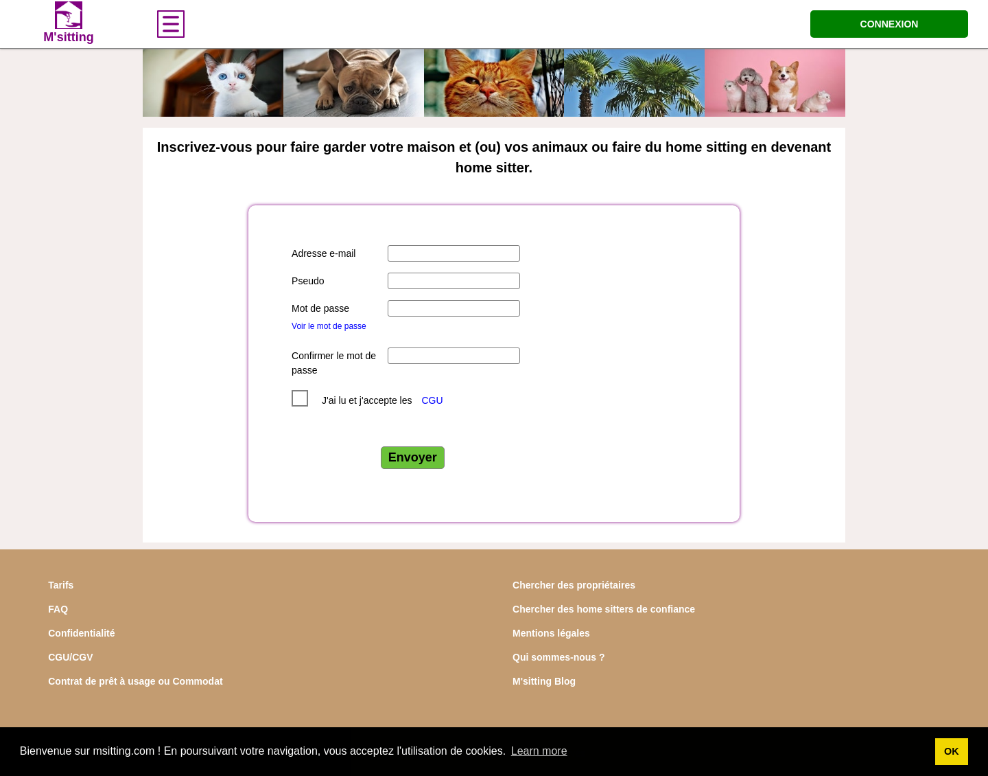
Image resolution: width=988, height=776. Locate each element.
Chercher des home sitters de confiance (604, 609)
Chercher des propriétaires (574, 585)
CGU (432, 400)
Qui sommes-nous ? (559, 657)
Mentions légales (551, 633)
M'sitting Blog (544, 681)
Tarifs (60, 585)
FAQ (58, 609)
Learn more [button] (539, 751)
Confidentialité (81, 633)
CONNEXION (889, 24)
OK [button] (951, 751)
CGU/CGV (70, 657)
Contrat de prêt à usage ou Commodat (135, 681)
